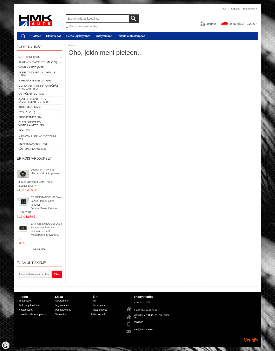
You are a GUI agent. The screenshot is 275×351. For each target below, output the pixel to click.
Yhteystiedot (104, 36)
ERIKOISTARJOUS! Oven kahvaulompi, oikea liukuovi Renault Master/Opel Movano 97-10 (40, 231)
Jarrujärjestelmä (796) (35, 80)
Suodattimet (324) (30, 117)
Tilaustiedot (53, 36)
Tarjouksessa (62, 305)
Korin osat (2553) (30, 107)
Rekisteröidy (250, 8)
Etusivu (72, 45)
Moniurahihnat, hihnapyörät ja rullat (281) (38, 87)
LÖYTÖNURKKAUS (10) (32, 148)
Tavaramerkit (62, 300)
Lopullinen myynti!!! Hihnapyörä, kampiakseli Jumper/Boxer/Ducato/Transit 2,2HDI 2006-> (39, 177)
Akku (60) (24, 130)
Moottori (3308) (29, 57)
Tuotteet (35, 36)
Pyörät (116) (27, 112)
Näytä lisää (39, 249)
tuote (208, 24)
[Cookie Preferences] (5, 345)
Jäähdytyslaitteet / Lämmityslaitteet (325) (34, 100)
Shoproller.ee (251, 340)
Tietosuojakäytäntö (78, 36)
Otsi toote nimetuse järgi (83, 26)
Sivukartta (60, 314)
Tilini (93, 300)
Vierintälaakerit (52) (33, 143)
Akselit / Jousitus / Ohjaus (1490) (37, 74)
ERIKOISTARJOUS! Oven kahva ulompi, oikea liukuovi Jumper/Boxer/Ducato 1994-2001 (40, 205)
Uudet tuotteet (63, 310)
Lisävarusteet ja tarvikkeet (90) (38, 137)
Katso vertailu (98, 314)
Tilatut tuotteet (99, 310)
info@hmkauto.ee (143, 329)
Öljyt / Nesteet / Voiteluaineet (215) (32, 124)
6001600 (138, 322)
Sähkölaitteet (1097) (33, 93)
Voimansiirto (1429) (31, 67)
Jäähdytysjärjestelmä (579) (38, 62)
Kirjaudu (235, 8)
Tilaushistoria (98, 305)
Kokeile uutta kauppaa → (133, 36)
